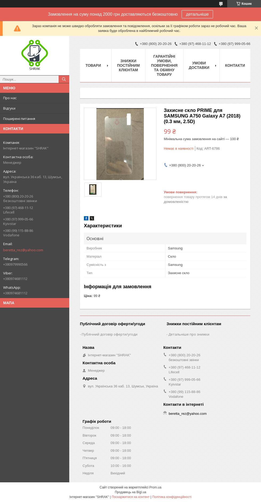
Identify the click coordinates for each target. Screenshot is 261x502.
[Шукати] (64, 79)
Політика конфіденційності (172, 497)
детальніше (197, 14)
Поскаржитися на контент (130, 497)
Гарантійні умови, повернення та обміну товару (164, 65)
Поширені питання (19, 118)
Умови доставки (199, 65)
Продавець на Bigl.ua (130, 492)
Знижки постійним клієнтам (128, 65)
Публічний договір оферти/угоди (109, 334)
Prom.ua (155, 487)
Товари (93, 65)
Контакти (235, 65)
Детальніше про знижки (188, 334)
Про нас (10, 97)
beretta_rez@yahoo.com (23, 250)
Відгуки (9, 108)
